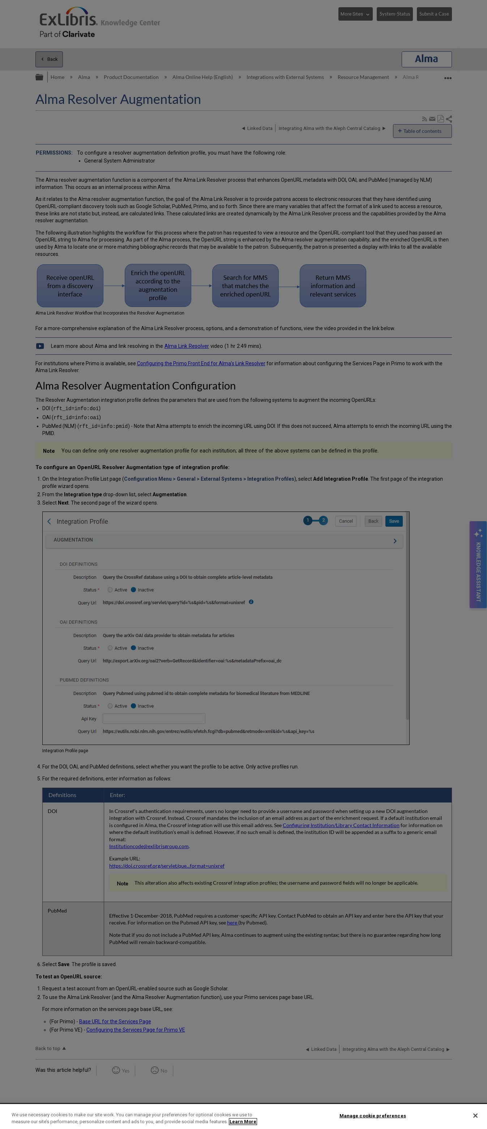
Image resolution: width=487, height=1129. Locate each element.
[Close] (475, 1116)
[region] (243, 1116)
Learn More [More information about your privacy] (243, 1121)
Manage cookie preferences (372, 1116)
